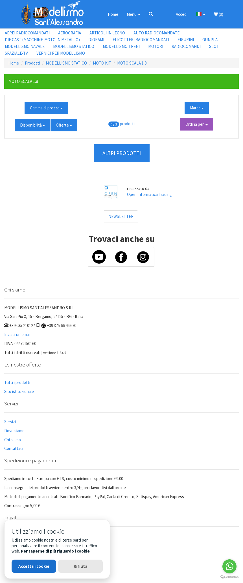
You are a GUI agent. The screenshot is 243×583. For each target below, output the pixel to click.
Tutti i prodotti (17, 382)
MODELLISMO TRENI (121, 46)
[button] (151, 14)
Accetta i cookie (33, 566)
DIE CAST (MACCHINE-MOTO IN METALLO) (42, 39)
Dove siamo (14, 430)
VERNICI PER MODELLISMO (60, 53)
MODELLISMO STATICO (73, 46)
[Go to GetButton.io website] (229, 577)
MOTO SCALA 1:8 (131, 63)
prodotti (127, 123)
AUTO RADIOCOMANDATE (156, 33)
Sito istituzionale (19, 391)
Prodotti (32, 63)
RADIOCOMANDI (186, 46)
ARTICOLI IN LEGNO (107, 33)
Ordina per (196, 124)
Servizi (10, 421)
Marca (196, 108)
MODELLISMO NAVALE (25, 46)
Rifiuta (80, 566)
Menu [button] (133, 14)
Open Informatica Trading (149, 194)
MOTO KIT (102, 63)
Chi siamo (12, 439)
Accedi (181, 14)
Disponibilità (32, 125)
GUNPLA (210, 39)
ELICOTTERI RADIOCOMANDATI (141, 39)
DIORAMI (96, 39)
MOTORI (155, 46)
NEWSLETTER (120, 216)
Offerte (64, 125)
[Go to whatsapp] (229, 566)
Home (113, 14)
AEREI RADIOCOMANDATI (27, 33)
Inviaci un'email (17, 334)
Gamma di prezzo (46, 108)
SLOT (214, 46)
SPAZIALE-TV (16, 53)
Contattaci (13, 448)
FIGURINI (186, 39)
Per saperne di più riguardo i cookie (55, 551)
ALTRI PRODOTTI (121, 153)
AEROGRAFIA (69, 33)
